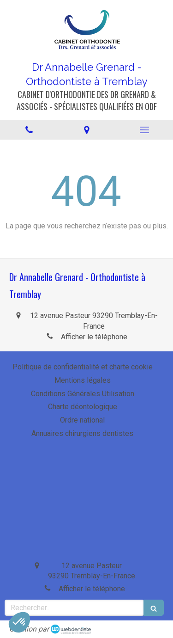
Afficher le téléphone (94, 336)
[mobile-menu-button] (144, 130)
